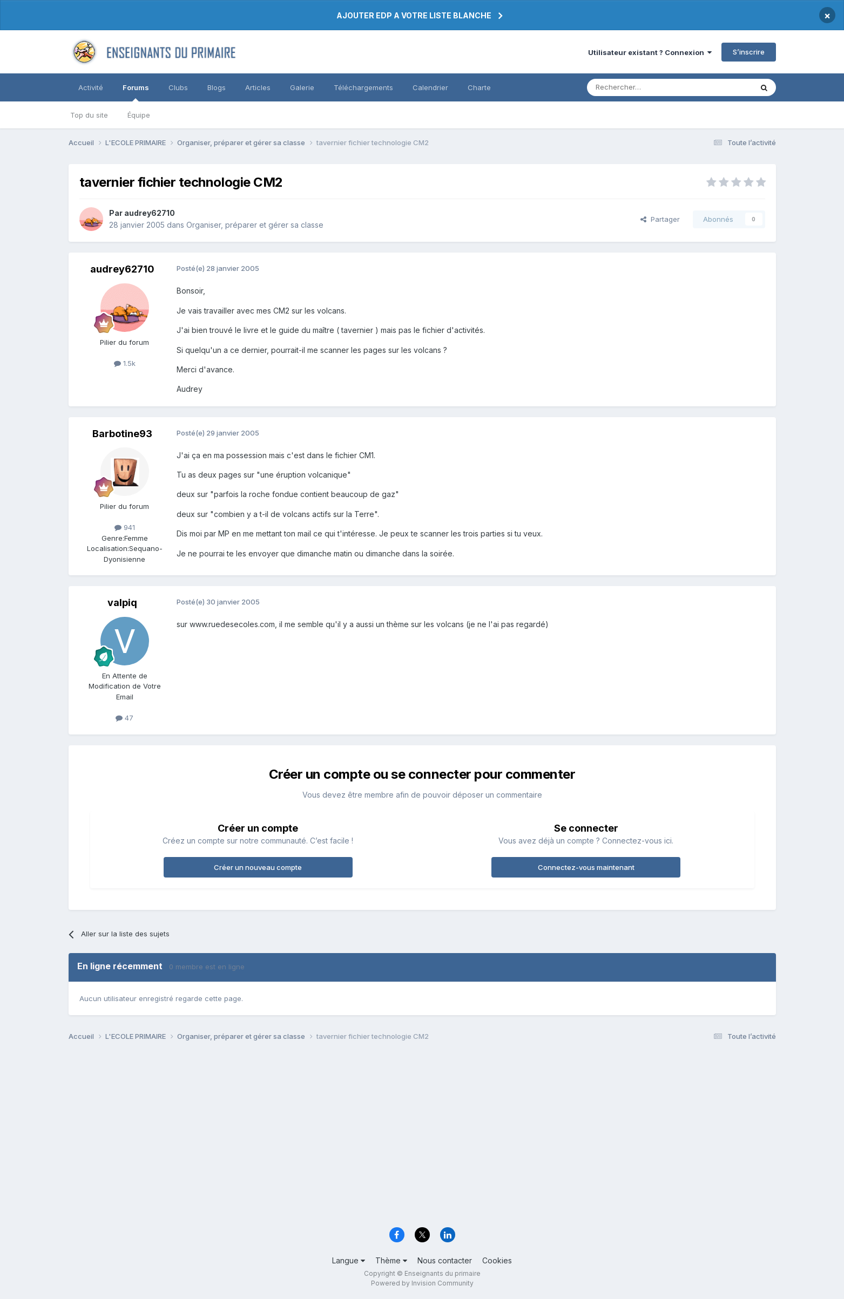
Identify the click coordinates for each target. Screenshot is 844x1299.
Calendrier (430, 87)
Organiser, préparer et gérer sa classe (254, 224)
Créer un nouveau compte (258, 867)
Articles (258, 87)
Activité (90, 87)
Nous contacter (444, 1260)
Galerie (302, 87)
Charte (479, 87)
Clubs (178, 87)
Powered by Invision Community (422, 1283)
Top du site (89, 115)
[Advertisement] (393, 1137)
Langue (348, 1260)
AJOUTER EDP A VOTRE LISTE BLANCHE (413, 15)
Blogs (216, 87)
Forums (136, 92)
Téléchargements (363, 87)
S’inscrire (749, 51)
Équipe (138, 115)
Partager (660, 219)
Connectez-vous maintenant (586, 867)
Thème (391, 1260)
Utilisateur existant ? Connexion (650, 52)
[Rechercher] (646, 87)
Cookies (497, 1260)
